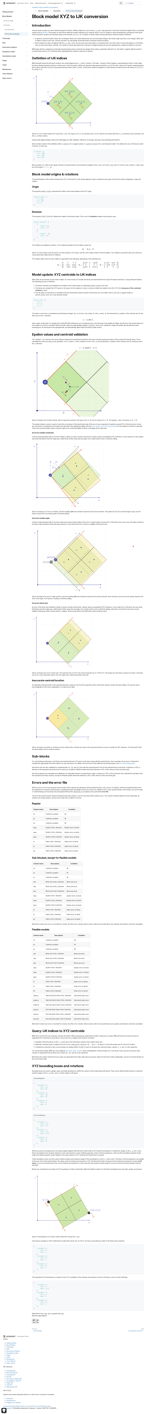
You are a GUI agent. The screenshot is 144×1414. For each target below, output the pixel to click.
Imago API (9, 1383)
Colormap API (10, 1375)
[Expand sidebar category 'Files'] (27, 43)
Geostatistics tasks (12, 1353)
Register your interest (13, 1402)
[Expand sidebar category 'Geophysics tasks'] (27, 51)
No (37, 1321)
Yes (34, 1321)
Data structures (40, 3)
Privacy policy (46, 1406)
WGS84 (45, 32)
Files (7, 1349)
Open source (10, 1363)
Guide (34, 7)
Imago (8, 1355)
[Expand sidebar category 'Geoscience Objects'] (27, 47)
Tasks (8, 1357)
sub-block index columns (74, 1051)
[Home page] (33, 11)
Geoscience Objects (13, 1351)
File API (8, 1377)
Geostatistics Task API (13, 1381)
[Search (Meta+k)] (133, 3)
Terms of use (36, 1406)
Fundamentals (11, 1371)
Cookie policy (7, 1406)
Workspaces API (11, 1387)
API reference (40, 7)
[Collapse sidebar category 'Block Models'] (27, 16)
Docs (32, 3)
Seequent (9, 1398)
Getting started (11, 1343)
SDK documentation (51, 7)
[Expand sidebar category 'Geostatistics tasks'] (27, 56)
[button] (16, 21)
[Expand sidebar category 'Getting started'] (27, 12)
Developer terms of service (22, 1406)
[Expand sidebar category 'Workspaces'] (27, 69)
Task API (9, 1385)
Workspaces (10, 1359)
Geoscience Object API (14, 1379)
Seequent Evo (11, 1400)
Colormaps (10, 1347)
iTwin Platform (11, 1361)
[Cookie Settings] (3, 1410)
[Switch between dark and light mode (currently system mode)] (121, 3)
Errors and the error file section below (103, 426)
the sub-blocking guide (127, 763)
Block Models (10, 1345)
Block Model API (11, 1373)
